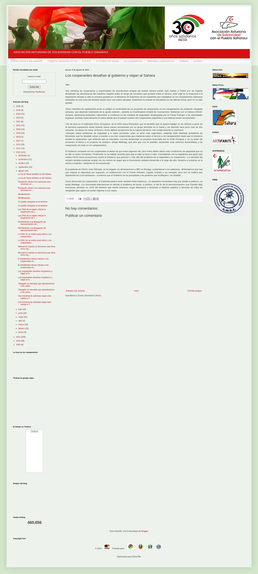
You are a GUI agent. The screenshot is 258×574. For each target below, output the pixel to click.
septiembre (23, 167)
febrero (21, 328)
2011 (18, 337)
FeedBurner (40, 92)
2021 (18, 125)
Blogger (144, 531)
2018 (18, 137)
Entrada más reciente (75, 291)
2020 (18, 129)
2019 (18, 133)
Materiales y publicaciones (160, 61)
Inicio (136, 291)
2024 (18, 114)
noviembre (23, 159)
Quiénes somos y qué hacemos (26, 61)
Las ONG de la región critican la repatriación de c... (32, 210)
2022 (18, 121)
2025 (18, 110)
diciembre (22, 155)
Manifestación (24, 194)
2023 (18, 118)
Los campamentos (133, 61)
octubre (21, 163)
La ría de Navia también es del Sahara (34, 174)
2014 (18, 144)
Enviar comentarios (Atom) (89, 295)
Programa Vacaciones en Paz (62, 61)
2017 (18, 141)
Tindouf (34, 431)
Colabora (183, 61)
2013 (18, 148)
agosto (21, 171)
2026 (18, 106)
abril (20, 321)
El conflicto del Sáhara (107, 61)
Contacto (197, 61)
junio (20, 313)
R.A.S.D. (86, 61)
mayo (21, 317)
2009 (18, 344)
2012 (18, 152)
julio (20, 309)
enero (21, 332)
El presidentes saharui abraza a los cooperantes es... (33, 260)
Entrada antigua (195, 291)
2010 (18, 341)
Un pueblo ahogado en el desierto (32, 202)
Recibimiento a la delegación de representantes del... (32, 223)
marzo (21, 324)
